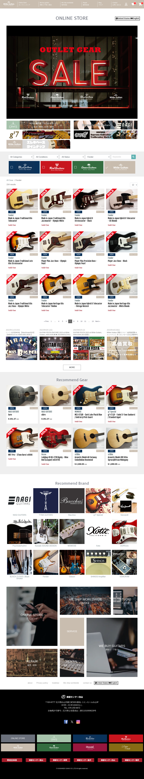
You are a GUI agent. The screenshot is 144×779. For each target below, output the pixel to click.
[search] (133, 157)
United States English (127, 18)
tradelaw (55, 683)
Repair (86, 3)
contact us (87, 683)
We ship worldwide (67, 3)
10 (81, 321)
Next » (97, 321)
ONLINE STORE (72, 18)
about (30, 683)
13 (93, 321)
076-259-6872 (74, 708)
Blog (101, 3)
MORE (72, 367)
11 (85, 321)
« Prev (46, 321)
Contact (116, 3)
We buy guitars (46, 3)
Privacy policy (42, 683)
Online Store (24, 3)
